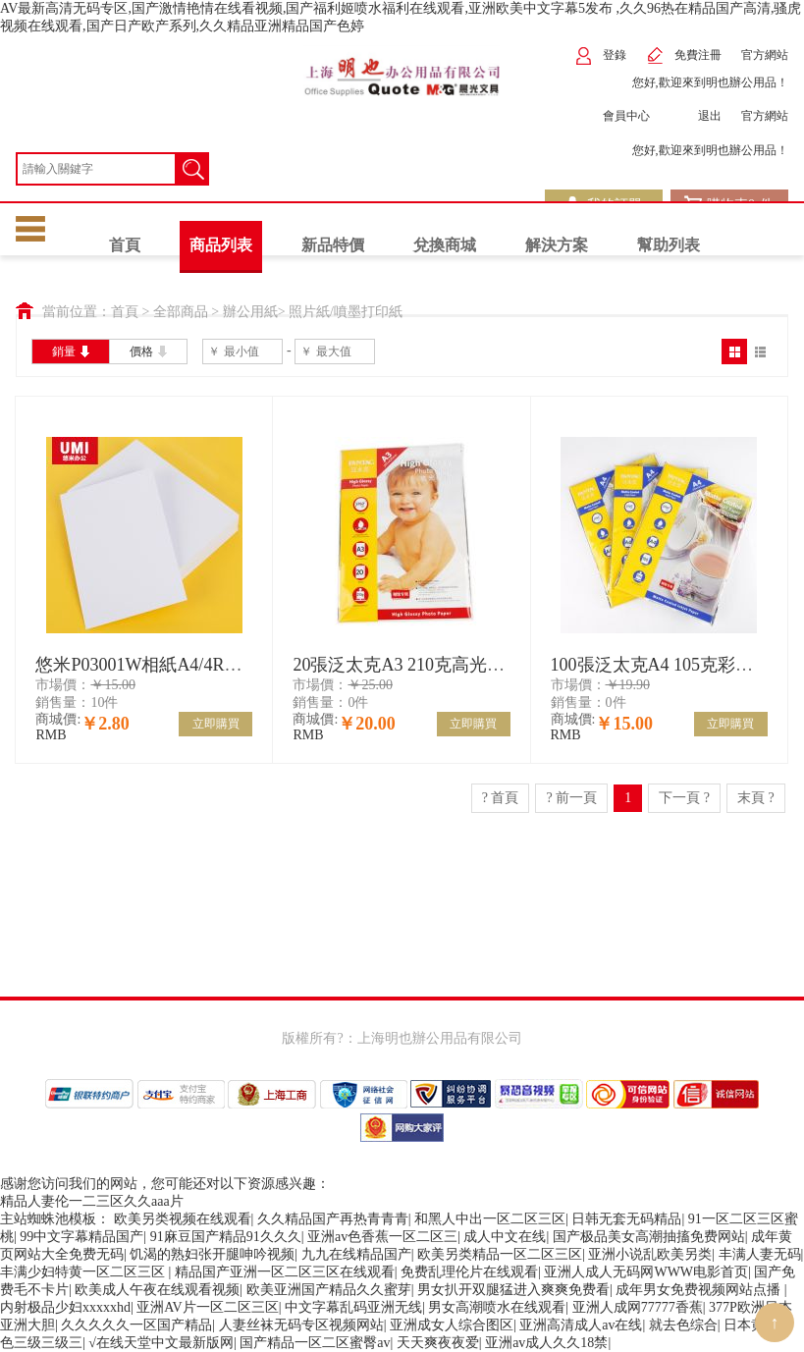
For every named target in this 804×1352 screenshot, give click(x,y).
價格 (148, 351)
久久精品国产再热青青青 (332, 1219)
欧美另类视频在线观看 (182, 1219)
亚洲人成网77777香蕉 (637, 1307)
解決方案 (556, 245)
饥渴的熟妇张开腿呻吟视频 (212, 1254)
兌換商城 (444, 245)
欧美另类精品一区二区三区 (499, 1254)
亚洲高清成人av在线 (580, 1325)
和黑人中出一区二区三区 (489, 1219)
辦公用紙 (250, 311)
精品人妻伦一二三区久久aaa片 (92, 1201)
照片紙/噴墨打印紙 (345, 311)
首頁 (124, 245)
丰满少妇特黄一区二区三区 (84, 1272)
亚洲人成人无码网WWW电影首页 (646, 1272)
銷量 (70, 351)
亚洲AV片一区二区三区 (207, 1307)
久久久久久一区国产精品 (136, 1325)
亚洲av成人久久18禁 (546, 1342)
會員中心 (612, 116)
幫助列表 (668, 245)
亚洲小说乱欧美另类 (650, 1254)
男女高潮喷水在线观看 (496, 1307)
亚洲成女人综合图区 (451, 1325)
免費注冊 (684, 55)
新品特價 (332, 245)
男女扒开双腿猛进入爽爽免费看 (513, 1289)
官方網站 (764, 55)
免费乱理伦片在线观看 (469, 1272)
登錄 (600, 55)
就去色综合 (683, 1325)
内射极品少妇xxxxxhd (65, 1307)
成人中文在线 (504, 1236)
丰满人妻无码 (760, 1254)
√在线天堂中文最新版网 (161, 1342)
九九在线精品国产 (356, 1254)
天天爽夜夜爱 (438, 1342)
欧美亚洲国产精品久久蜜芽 (328, 1289)
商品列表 (220, 245)
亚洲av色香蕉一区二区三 (382, 1236)
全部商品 (180, 311)
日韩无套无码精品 (626, 1219)
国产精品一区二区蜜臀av (315, 1342)
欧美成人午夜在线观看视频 (157, 1289)
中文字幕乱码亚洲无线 (353, 1307)
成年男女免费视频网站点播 (700, 1289)
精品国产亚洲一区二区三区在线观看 (285, 1272)
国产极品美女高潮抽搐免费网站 (649, 1236)
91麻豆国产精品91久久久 (225, 1236)
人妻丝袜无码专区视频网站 (301, 1325)
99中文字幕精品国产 (81, 1236)
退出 (696, 116)
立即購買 (216, 723)
